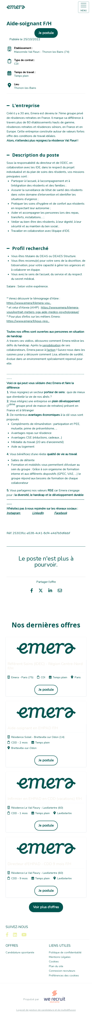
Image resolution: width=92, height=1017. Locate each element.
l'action (51, 350)
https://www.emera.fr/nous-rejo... (28, 321)
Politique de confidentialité (65, 952)
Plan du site (56, 966)
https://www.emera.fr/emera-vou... (29, 303)
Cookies (54, 961)
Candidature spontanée (20, 952)
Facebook (60, 513)
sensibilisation (51, 345)
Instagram (14, 513)
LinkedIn (38, 513)
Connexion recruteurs (62, 971)
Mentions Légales (60, 957)
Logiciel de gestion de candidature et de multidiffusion (46, 1010)
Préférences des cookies (64, 975)
